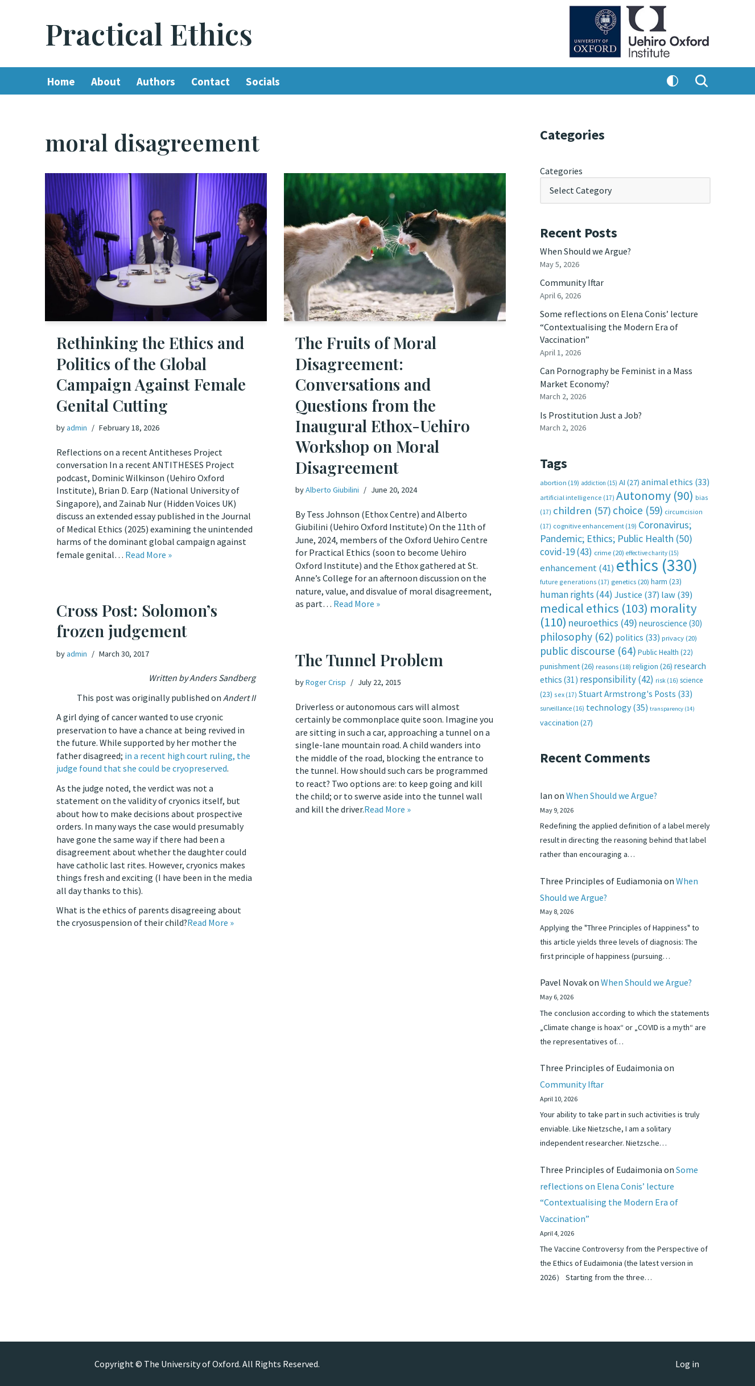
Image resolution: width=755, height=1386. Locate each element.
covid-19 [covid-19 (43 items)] (566, 550)
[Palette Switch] (672, 81)
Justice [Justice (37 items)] (636, 593)
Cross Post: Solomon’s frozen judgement (136, 620)
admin (77, 428)
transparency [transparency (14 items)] (672, 707)
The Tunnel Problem (369, 659)
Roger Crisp (326, 682)
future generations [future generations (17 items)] (574, 580)
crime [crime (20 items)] (609, 551)
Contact (210, 81)
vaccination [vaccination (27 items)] (566, 720)
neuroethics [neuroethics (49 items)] (602, 621)
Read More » (148, 554)
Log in (687, 1363)
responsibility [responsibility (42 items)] (617, 677)
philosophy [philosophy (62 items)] (576, 635)
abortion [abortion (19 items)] (559, 482)
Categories (561, 171)
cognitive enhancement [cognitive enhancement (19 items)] (595, 524)
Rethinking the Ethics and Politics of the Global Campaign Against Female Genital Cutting (151, 374)
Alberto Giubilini (332, 490)
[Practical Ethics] (149, 34)
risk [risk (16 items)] (666, 679)
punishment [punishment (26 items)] (567, 664)
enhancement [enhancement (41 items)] (577, 566)
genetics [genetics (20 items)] (630, 580)
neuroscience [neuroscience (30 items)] (670, 622)
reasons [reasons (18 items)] (613, 665)
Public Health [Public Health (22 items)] (665, 650)
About (106, 81)
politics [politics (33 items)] (637, 635)
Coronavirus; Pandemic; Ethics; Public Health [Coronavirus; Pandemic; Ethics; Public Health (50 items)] (616, 530)
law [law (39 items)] (676, 594)
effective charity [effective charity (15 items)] (652, 552)
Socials (263, 81)
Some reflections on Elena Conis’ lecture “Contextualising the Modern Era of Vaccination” (619, 326)
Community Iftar (572, 282)
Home (61, 81)
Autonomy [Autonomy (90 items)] (655, 494)
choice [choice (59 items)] (638, 509)
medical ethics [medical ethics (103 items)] (594, 606)
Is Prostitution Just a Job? (591, 414)
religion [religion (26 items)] (653, 664)
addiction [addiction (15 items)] (599, 482)
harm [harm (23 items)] (666, 580)
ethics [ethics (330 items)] (657, 564)
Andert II (239, 697)
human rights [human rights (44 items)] (576, 593)
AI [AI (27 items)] (629, 482)
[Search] (701, 81)
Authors (156, 81)
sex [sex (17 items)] (565, 692)
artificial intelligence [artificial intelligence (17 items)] (577, 496)
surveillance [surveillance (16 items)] (562, 707)
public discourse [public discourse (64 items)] (588, 649)
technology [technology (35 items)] (617, 705)
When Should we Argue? (586, 251)
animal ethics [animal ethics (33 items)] (675, 481)
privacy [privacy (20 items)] (679, 636)
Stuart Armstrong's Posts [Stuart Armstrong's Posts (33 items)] (635, 691)
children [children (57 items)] (582, 509)
